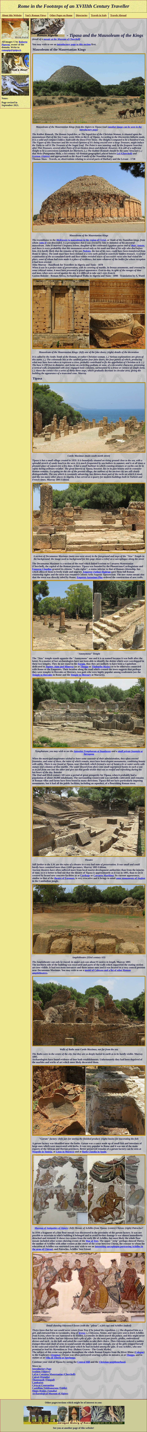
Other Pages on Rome (61, 15)
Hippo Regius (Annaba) (44, 1391)
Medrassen (61, 240)
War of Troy (92, 1241)
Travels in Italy (99, 15)
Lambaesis (37, 1382)
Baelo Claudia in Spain (94, 1151)
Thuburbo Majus (101, 666)
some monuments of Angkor (130, 878)
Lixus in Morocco (65, 1151)
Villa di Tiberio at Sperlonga (60, 1357)
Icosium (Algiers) (41, 156)
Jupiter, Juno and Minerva (59, 666)
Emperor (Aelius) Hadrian (97, 572)
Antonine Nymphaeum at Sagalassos (92, 751)
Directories (81, 15)
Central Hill (83, 1362)
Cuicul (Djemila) (41, 1377)
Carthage (85, 875)
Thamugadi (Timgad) (43, 1380)
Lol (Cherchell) (124, 153)
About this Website (12, 15)
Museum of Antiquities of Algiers (51, 1228)
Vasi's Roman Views (35, 15)
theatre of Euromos (64, 878)
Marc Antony (137, 245)
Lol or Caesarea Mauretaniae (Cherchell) (53, 1374)
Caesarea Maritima (103, 875)
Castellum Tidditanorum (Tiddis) (49, 1388)
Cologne (139, 1352)
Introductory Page (41, 1369)
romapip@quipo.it (11, 50)
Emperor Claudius (42, 569)
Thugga (84, 666)
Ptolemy (87, 251)
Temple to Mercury (81, 675)
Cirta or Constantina (43, 1385)
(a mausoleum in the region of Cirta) (86, 240)
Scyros (82, 1333)
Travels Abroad (118, 15)
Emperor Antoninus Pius (90, 577)
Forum (81, 664)
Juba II (42, 242)
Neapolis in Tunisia (42, 1151)
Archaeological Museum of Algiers (50, 1393)
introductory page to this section (74, 44)
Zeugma (55, 1355)
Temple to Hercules (42, 675)
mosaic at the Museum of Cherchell (61, 39)
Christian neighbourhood (112, 1362)
